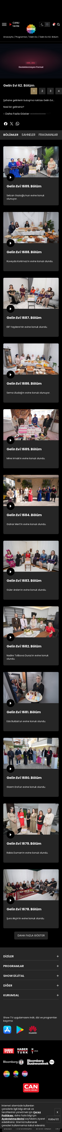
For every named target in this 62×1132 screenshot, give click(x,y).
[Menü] (4, 24)
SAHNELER (28, 135)
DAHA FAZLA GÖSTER (31, 935)
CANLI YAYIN (14, 24)
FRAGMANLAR (48, 135)
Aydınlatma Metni (13, 1118)
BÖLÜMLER (10, 135)
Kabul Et (53, 1119)
